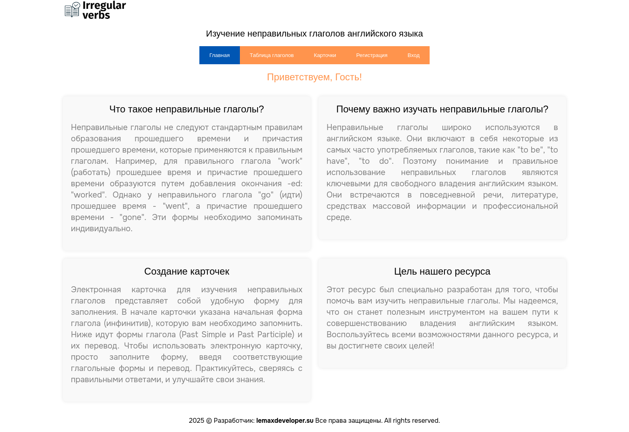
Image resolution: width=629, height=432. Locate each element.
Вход (414, 55)
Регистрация (372, 55)
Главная (219, 55)
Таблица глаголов (272, 55)
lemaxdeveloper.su (284, 420)
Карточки (325, 55)
